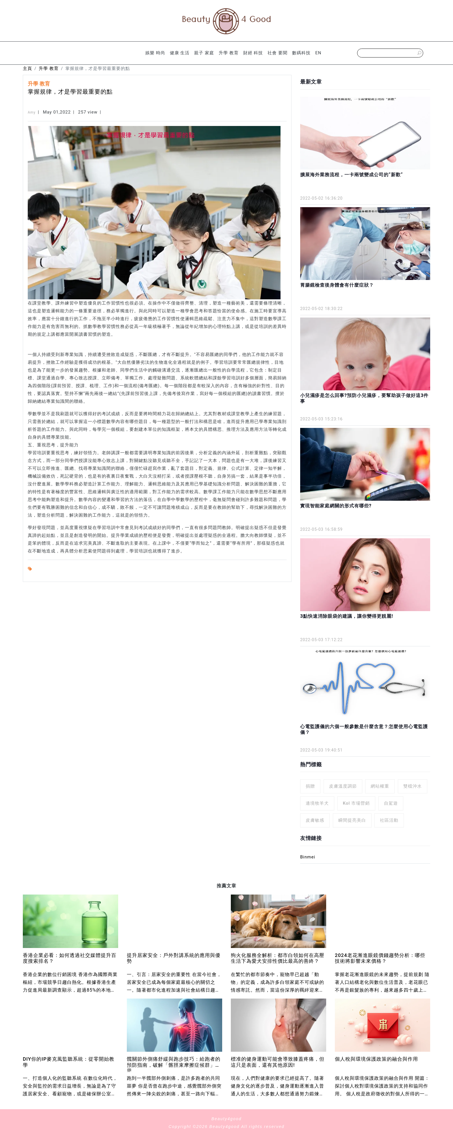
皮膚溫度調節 (343, 786)
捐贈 (310, 786)
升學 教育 (229, 52)
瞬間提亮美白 (352, 820)
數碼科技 (301, 52)
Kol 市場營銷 (356, 803)
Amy (32, 112)
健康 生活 (180, 52)
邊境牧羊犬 (317, 803)
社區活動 (389, 820)
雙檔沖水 (412, 786)
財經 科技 (253, 52)
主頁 (27, 68)
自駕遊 (391, 803)
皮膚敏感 (315, 820)
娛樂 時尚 (155, 52)
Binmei (307, 857)
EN (318, 52)
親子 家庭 (204, 52)
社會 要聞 (277, 52)
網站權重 (380, 786)
